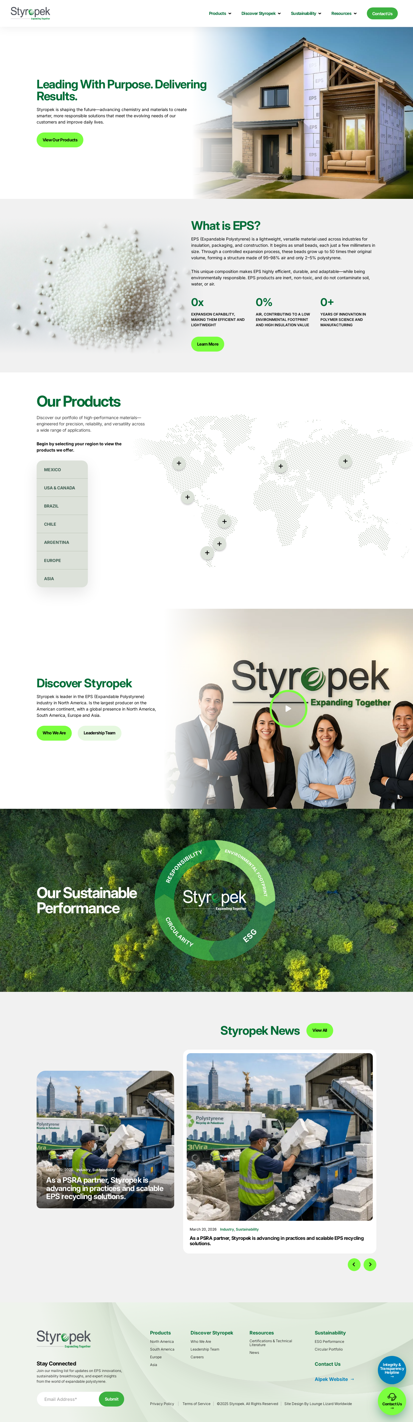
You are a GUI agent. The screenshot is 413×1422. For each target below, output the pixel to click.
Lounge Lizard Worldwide (331, 1403)
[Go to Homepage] (30, 13)
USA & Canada (59, 487)
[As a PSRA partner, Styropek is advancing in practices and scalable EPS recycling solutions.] (280, 1137)
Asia (49, 578)
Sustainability (247, 1229)
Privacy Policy (162, 1403)
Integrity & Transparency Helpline (392, 1368)
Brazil (51, 505)
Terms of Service (197, 1403)
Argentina (56, 542)
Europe (52, 560)
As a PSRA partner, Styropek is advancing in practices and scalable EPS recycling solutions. (277, 1240)
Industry (227, 1229)
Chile (50, 524)
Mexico (52, 469)
